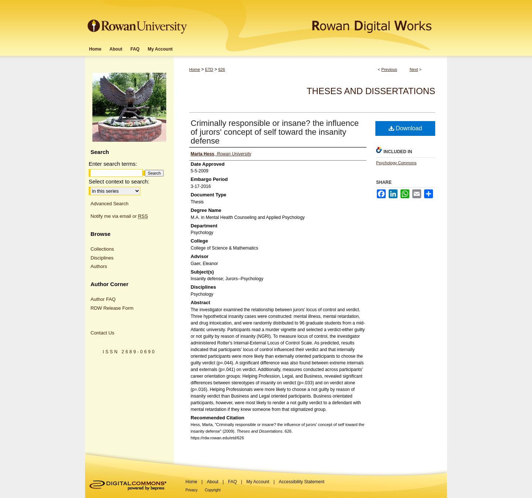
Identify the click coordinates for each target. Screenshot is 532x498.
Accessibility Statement (301, 481)
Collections (102, 249)
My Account (257, 481)
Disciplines (102, 258)
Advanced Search (110, 203)
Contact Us (102, 333)
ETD (209, 69)
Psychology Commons (396, 163)
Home (194, 69)
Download (405, 128)
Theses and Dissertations (371, 91)
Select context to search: (119, 181)
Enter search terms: (113, 164)
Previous (389, 69)
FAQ (232, 481)
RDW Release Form (112, 308)
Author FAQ (103, 299)
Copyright (213, 490)
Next (414, 69)
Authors (99, 266)
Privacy (191, 490)
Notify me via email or (119, 216)
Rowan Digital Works (318, 21)
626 (221, 69)
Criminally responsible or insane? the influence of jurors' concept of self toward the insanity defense (275, 132)
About (212, 481)
